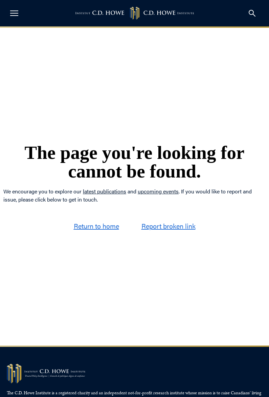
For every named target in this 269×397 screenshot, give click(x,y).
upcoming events (158, 191)
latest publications (104, 191)
